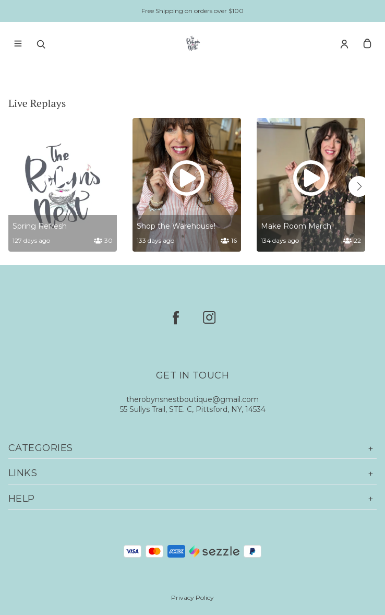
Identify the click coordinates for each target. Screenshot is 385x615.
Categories (192, 448)
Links (192, 473)
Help (192, 499)
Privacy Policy (192, 597)
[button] (358, 186)
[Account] (344, 43)
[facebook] (175, 317)
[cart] (367, 43)
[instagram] (209, 317)
